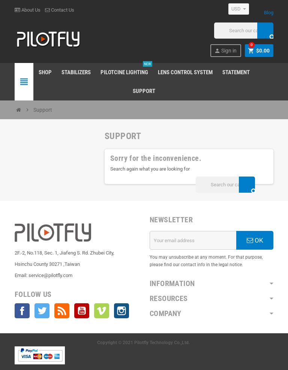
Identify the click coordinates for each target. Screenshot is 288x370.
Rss (61, 310)
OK (255, 240)
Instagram (121, 310)
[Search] (243, 30)
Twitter (42, 310)
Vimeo (101, 310)
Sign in (225, 51)
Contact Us (59, 10)
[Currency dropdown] (238, 9)
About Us (27, 10)
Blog (268, 12)
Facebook (22, 310)
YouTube (81, 310)
